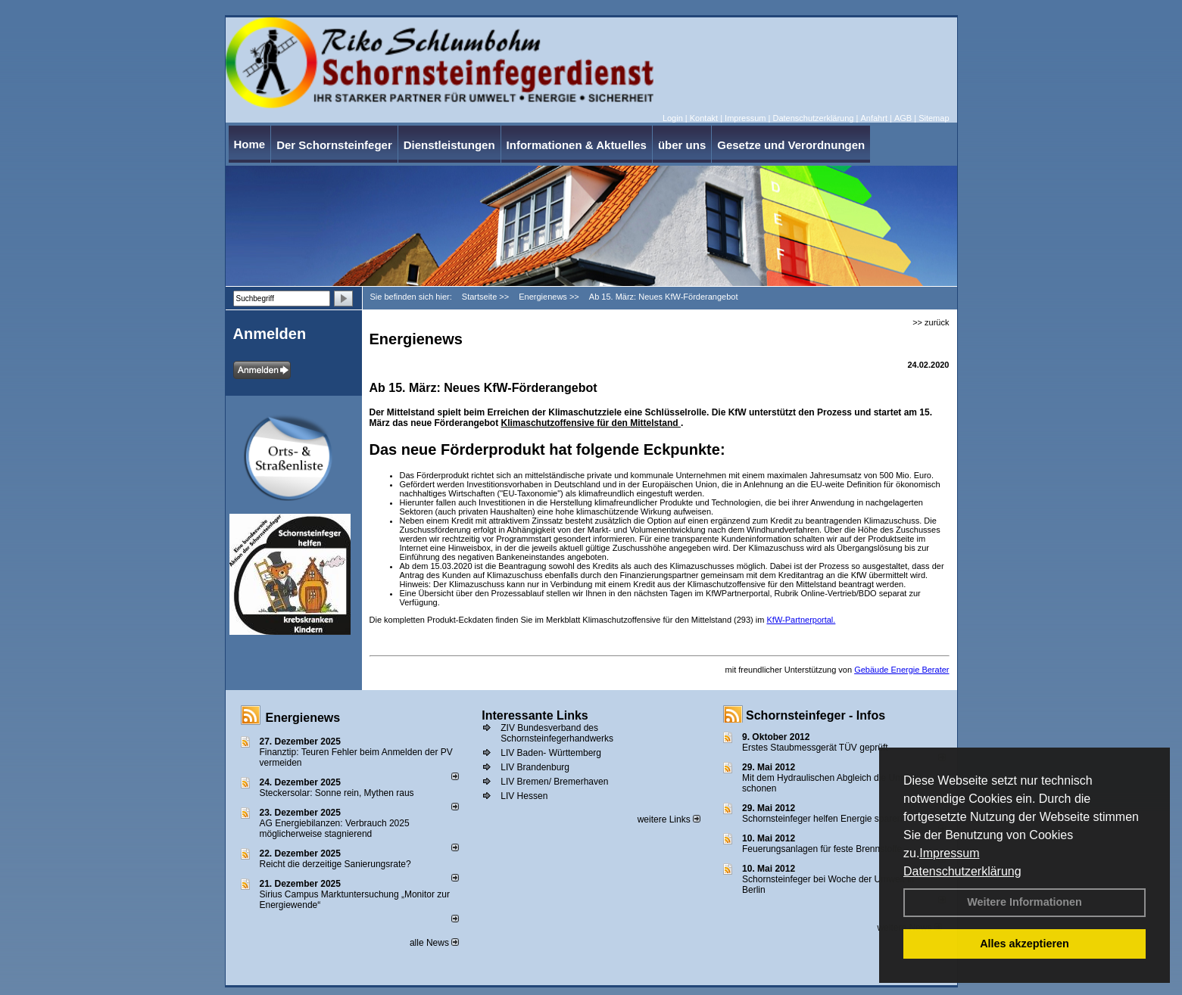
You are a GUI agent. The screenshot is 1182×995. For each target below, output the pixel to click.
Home (250, 144)
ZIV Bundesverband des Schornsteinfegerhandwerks (557, 733)
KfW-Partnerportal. (800, 619)
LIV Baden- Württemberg (551, 753)
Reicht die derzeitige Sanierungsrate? (342, 864)
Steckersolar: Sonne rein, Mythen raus (337, 793)
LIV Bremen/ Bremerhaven (554, 781)
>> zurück (930, 322)
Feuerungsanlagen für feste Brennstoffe (822, 849)
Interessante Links (535, 715)
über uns (682, 144)
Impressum (949, 853)
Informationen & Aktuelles (577, 144)
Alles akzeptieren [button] (1024, 943)
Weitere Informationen (1024, 902)
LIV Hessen (524, 796)
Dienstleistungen (449, 144)
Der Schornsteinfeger (334, 144)
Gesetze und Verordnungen (791, 144)
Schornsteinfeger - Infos (815, 715)
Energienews (303, 717)
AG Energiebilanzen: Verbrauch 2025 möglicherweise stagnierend (335, 828)
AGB (903, 118)
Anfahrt (873, 118)
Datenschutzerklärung (962, 871)
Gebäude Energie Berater (901, 669)
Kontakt (704, 118)
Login (673, 118)
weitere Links (669, 819)
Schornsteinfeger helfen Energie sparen (822, 818)
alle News (434, 942)
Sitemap (933, 118)
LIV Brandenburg (535, 767)
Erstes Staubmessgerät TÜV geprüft (815, 747)
